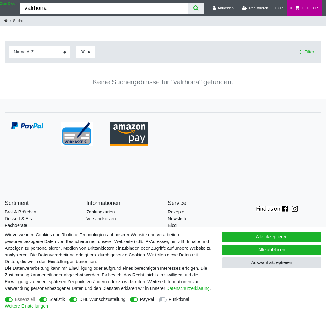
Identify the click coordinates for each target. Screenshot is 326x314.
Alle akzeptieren (272, 236)
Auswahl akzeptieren (271, 262)
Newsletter (178, 218)
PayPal (147, 299)
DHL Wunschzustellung (103, 299)
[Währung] (279, 8)
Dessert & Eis (18, 218)
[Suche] (196, 8)
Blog (172, 225)
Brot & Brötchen (20, 211)
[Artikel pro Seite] (85, 52)
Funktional (179, 299)
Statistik (57, 299)
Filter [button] (306, 52)
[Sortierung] (39, 52)
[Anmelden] (223, 8)
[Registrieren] (255, 8)
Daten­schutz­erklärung (187, 288)
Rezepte (176, 211)
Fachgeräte (16, 225)
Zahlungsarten (100, 211)
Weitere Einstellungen (26, 306)
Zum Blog (7, 3)
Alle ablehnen (271, 249)
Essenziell (25, 299)
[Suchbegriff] (104, 8)
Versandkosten (101, 218)
